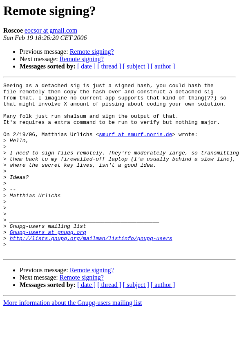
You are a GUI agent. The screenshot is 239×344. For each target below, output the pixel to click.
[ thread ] (109, 66)
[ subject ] (136, 66)
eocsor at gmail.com (51, 30)
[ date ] (86, 66)
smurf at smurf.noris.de (135, 145)
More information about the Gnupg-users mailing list (72, 336)
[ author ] (163, 66)
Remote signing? (92, 51)
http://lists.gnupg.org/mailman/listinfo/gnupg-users (91, 269)
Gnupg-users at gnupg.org (48, 262)
